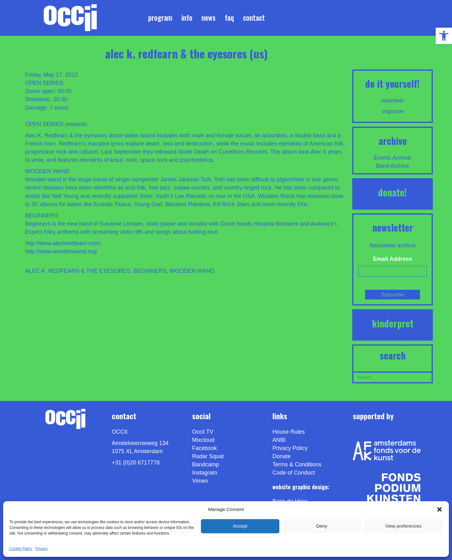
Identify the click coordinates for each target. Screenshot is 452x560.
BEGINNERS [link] (150, 271)
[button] (439, 509)
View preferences (403, 526)
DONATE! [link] (392, 192)
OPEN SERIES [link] (44, 83)
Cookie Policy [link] (20, 548)
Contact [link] (254, 17)
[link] (444, 36)
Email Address (392, 259)
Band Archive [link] (392, 166)
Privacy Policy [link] (290, 448)
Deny (321, 526)
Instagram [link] (204, 472)
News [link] (209, 17)
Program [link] (160, 17)
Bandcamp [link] (205, 464)
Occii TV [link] (202, 432)
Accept (240, 526)
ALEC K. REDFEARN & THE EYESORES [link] (77, 271)
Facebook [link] (204, 448)
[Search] (392, 376)
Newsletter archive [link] (392, 245)
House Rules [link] (288, 432)
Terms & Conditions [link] (296, 464)
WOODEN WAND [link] (192, 271)
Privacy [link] (41, 548)
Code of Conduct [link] (293, 472)
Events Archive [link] (392, 158)
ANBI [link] (279, 440)
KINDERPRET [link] (392, 323)
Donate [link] (281, 456)
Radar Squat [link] (208, 456)
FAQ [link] (229, 17)
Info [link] (186, 17)
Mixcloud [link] (203, 440)
